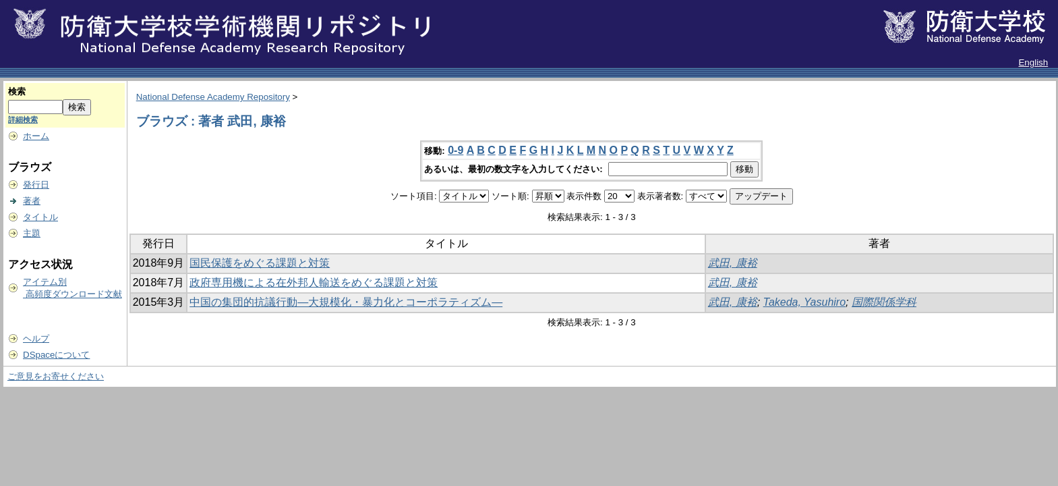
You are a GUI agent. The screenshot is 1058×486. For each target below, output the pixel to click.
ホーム (36, 136)
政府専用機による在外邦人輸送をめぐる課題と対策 (313, 282)
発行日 (36, 185)
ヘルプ (36, 338)
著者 (31, 201)
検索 (17, 91)
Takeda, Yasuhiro (804, 302)
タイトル (40, 217)
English (1033, 62)
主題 (31, 233)
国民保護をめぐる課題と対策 (259, 263)
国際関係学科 (884, 302)
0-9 (455, 150)
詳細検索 (23, 119)
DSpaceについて (56, 355)
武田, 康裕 (732, 263)
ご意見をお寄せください (55, 376)
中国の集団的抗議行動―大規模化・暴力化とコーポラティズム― (345, 302)
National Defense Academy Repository (213, 97)
